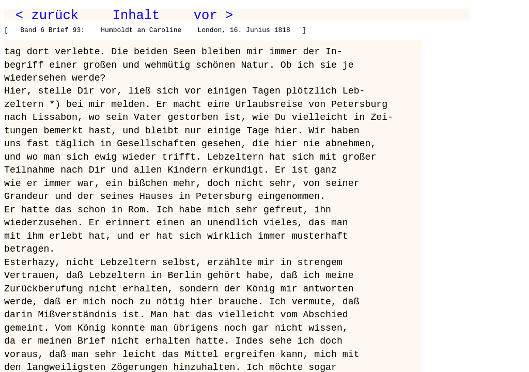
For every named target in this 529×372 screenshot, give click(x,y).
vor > (213, 15)
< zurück (47, 15)
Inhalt (136, 15)
